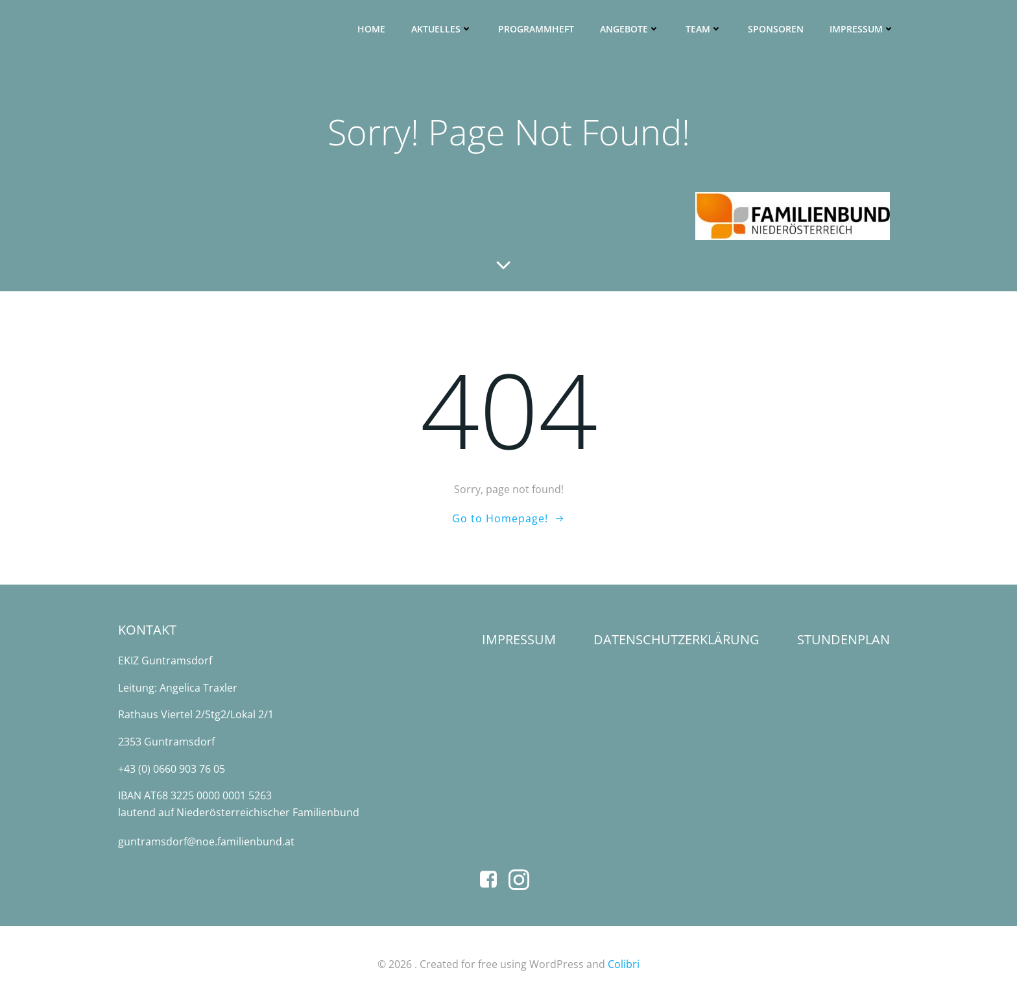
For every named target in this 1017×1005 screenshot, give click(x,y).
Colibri (624, 967)
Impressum (862, 29)
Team (704, 29)
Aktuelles (442, 29)
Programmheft (537, 29)
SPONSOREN (776, 29)
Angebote (630, 29)
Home (372, 29)
